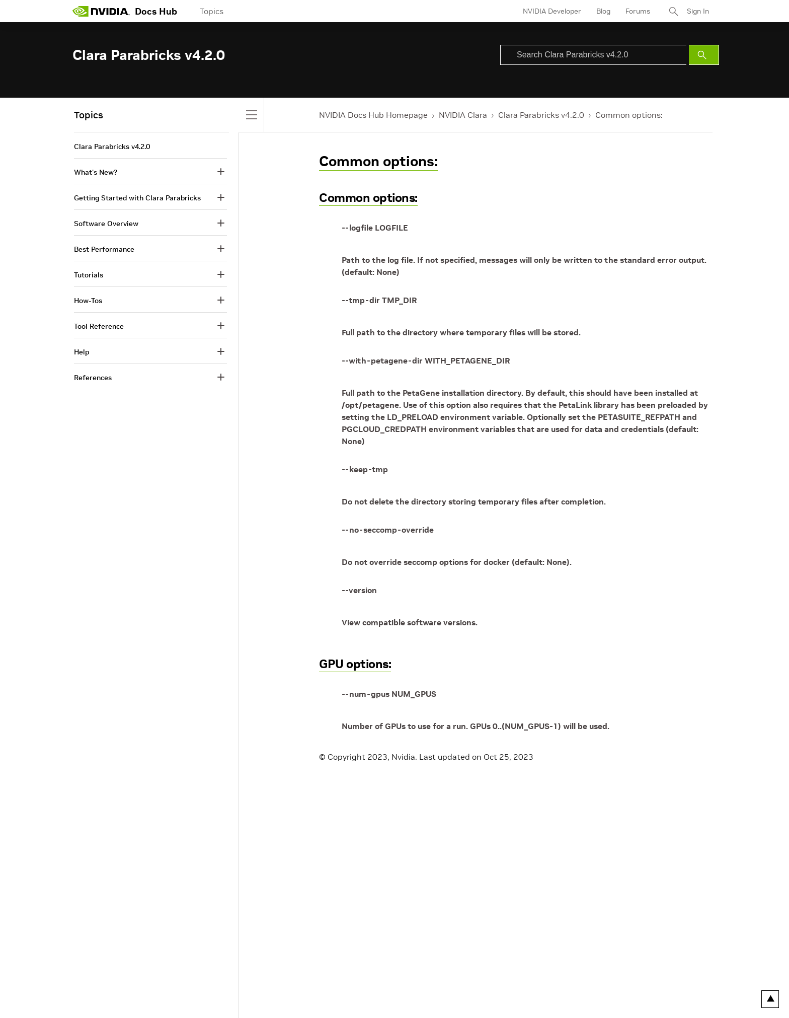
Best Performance (104, 249)
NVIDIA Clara (463, 115)
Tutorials (88, 274)
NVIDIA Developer (552, 11)
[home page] (101, 11)
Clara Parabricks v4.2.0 (541, 115)
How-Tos (88, 300)
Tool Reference (99, 326)
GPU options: (355, 664)
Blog (603, 11)
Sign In (698, 11)
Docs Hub (156, 11)
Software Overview (106, 223)
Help (81, 351)
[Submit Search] (704, 55)
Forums (637, 11)
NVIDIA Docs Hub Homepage (373, 115)
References (93, 377)
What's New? (95, 172)
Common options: (629, 115)
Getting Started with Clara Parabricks (137, 197)
